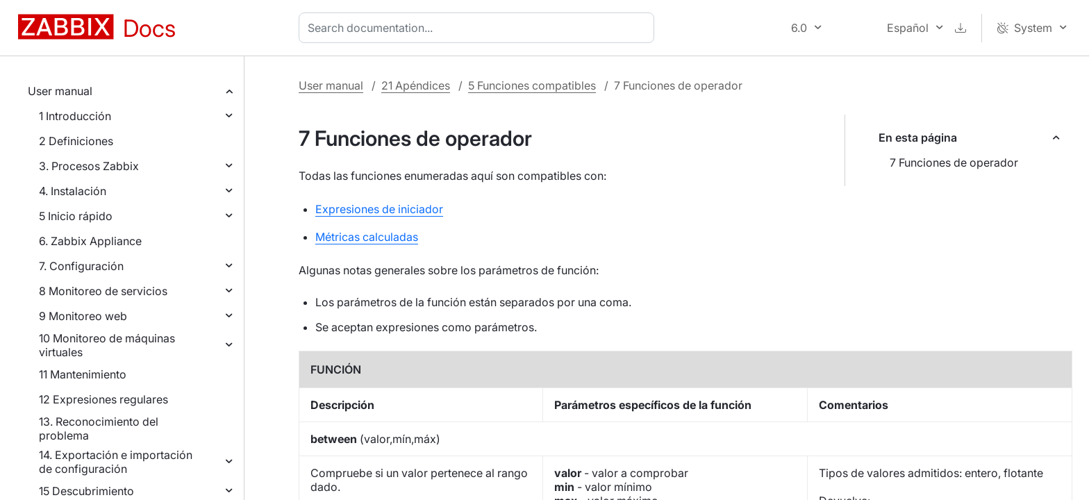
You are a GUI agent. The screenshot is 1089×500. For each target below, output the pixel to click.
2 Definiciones (76, 141)
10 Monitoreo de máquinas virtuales (107, 345)
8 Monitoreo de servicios (103, 291)
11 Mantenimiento (82, 374)
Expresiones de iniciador (379, 209)
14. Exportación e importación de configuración (115, 462)
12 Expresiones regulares (103, 399)
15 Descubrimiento (86, 491)
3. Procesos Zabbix (89, 166)
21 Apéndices (415, 85)
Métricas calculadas (366, 237)
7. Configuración (81, 266)
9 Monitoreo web (83, 316)
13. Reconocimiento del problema (98, 428)
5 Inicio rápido (76, 216)
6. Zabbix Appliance (90, 241)
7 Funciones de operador (954, 162)
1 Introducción (75, 116)
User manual (60, 91)
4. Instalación (72, 191)
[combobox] (479, 28)
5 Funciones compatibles (532, 85)
